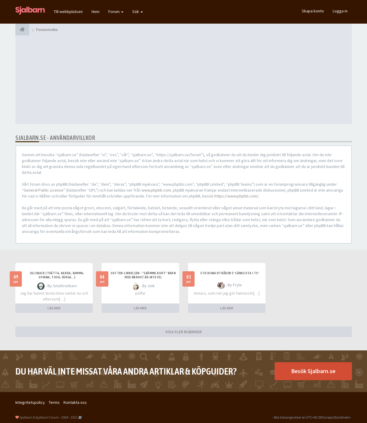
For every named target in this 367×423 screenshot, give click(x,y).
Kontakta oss (75, 402)
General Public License (43, 190)
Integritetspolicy (30, 402)
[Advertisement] (183, 79)
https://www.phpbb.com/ (236, 196)
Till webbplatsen (68, 11)
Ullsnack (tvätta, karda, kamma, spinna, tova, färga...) (57, 275)
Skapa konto (313, 11)
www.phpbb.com (156, 190)
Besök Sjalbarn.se (313, 371)
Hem (96, 11)
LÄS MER (54, 308)
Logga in (340, 11)
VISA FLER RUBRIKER (183, 331)
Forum (115, 11)
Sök (137, 11)
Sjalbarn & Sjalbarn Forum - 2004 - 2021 (48, 417)
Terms (54, 402)
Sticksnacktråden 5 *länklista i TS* (229, 273)
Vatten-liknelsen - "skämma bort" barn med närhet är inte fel (143, 275)
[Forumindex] (22, 29)
